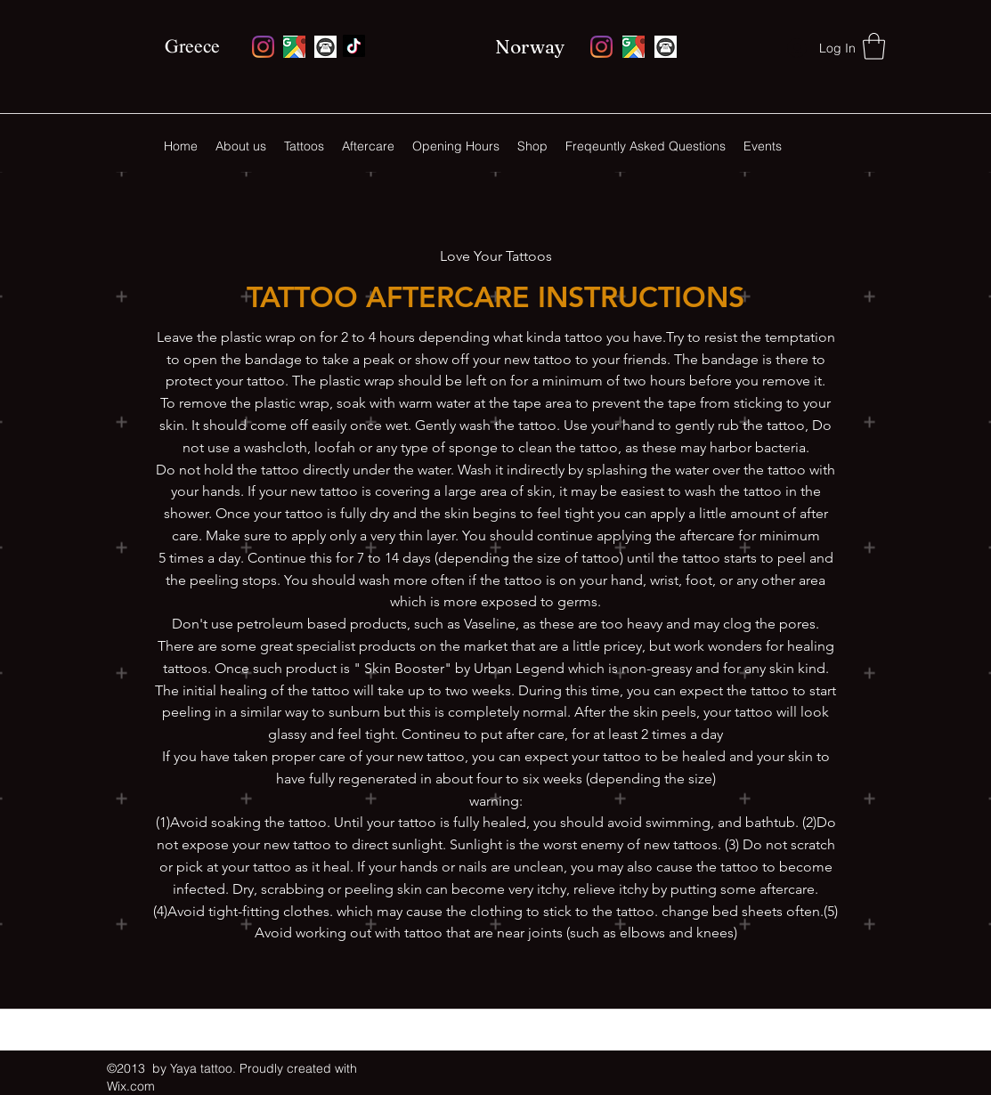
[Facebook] (354, 46)
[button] (874, 46)
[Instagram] (263, 47)
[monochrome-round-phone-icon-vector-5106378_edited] (325, 47)
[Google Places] (294, 47)
